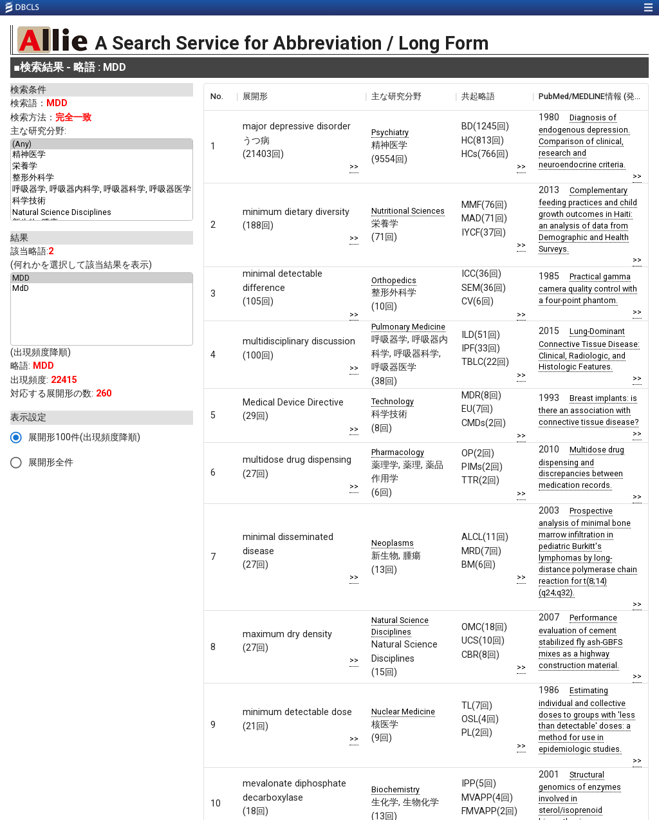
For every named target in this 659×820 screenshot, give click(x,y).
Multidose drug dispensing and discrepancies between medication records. (581, 467)
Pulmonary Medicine (408, 326)
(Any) (101, 144)
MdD (101, 288)
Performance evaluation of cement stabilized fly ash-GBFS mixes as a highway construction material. (580, 641)
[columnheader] (220, 96)
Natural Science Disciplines (101, 212)
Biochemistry (395, 789)
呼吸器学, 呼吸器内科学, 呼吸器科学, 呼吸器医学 (101, 190)
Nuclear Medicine (403, 711)
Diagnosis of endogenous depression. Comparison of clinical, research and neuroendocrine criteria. (584, 141)
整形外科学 (101, 178)
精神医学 (101, 155)
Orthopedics (393, 280)
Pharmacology (397, 452)
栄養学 (101, 166)
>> (353, 166)
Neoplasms (392, 543)
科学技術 (101, 201)
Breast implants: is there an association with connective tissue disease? (588, 410)
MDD (101, 278)
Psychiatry (390, 132)
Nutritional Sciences (408, 211)
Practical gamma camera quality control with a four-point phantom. (588, 288)
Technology (392, 401)
